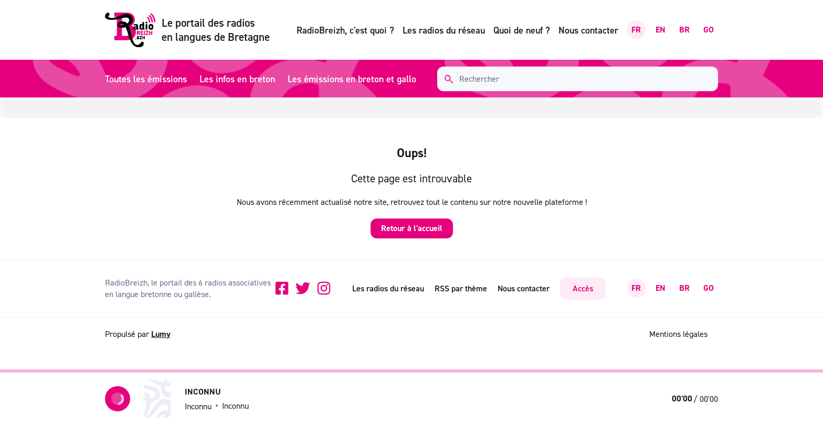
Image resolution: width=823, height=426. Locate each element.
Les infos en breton (237, 79)
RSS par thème (461, 288)
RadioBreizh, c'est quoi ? (345, 30)
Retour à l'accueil (411, 228)
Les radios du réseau (444, 30)
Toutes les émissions (146, 79)
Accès (583, 288)
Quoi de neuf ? (521, 30)
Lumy (161, 334)
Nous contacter (588, 30)
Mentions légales (678, 334)
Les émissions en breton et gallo (352, 79)
